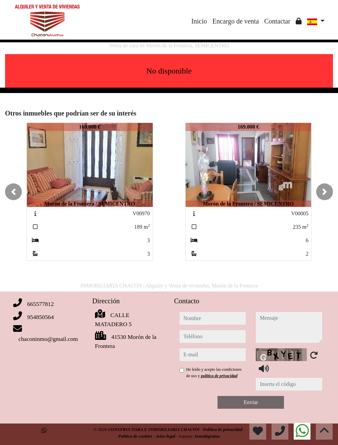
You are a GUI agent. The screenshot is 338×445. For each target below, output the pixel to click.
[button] (13, 191)
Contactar (277, 21)
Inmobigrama (207, 436)
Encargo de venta (235, 21)
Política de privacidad (223, 429)
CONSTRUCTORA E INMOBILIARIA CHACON (154, 429)
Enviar (251, 402)
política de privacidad (219, 375)
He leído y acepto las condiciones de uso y (214, 372)
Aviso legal (165, 436)
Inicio (199, 21)
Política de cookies (135, 436)
